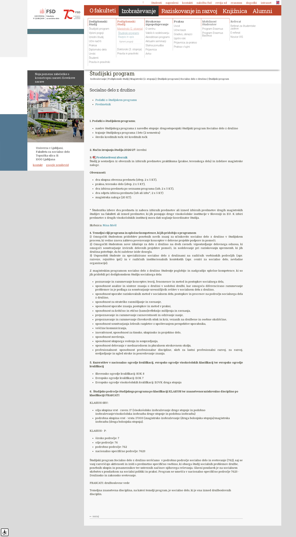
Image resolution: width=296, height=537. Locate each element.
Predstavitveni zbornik (111, 157)
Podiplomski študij (118, 79)
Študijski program (219, 79)
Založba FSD (204, 2)
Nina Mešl (109, 225)
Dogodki (251, 2)
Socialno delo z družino (193, 79)
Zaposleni (172, 2)
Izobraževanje (98, 79)
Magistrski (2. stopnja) (143, 79)
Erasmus (236, 2)
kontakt (37, 165)
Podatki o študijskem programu (116, 100)
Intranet (266, 2)
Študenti (156, 2)
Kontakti (187, 2)
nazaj (95, 516)
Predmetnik (103, 104)
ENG (276, 2)
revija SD (221, 2)
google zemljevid (57, 165)
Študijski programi (168, 79)
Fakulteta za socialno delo (56, 14)
